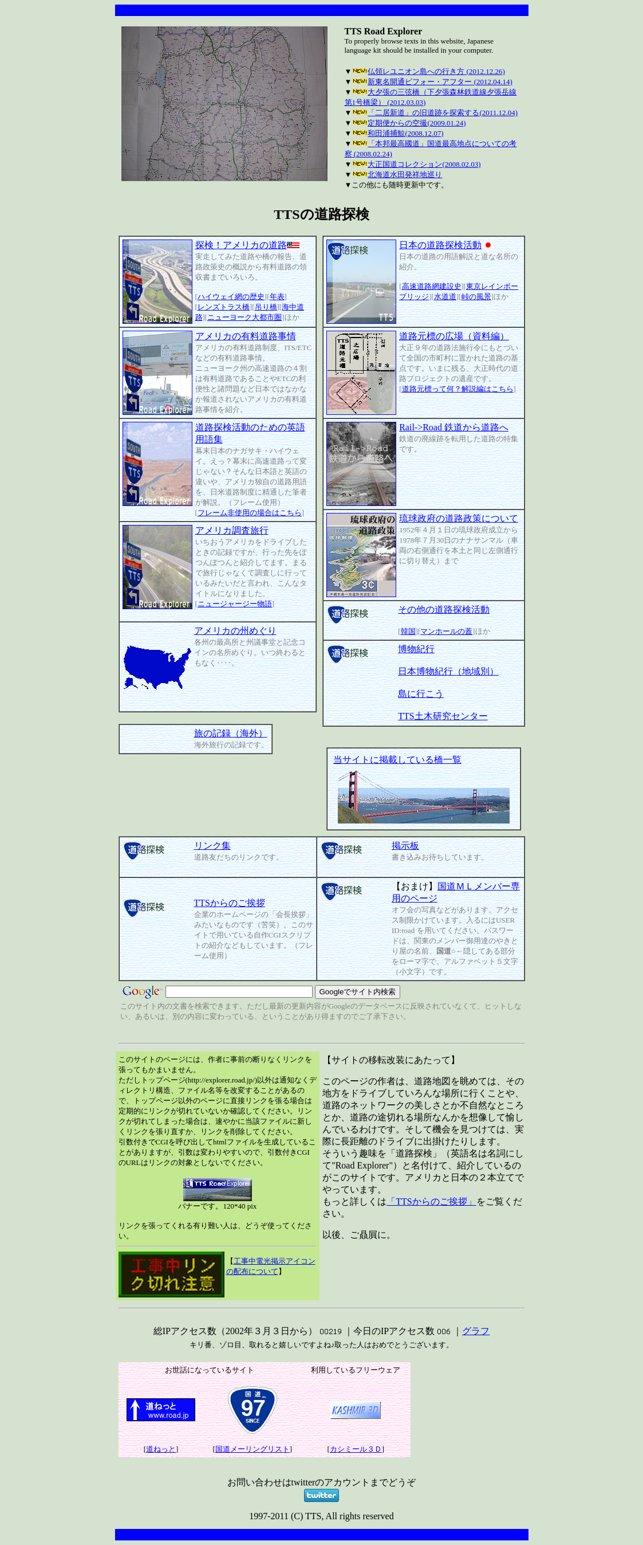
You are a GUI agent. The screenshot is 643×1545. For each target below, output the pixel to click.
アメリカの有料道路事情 (245, 336)
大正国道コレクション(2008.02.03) (424, 164)
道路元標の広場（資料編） (454, 336)
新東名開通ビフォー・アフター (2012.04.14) (440, 81)
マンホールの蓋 (446, 631)
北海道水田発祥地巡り (405, 174)
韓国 (408, 631)
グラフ (476, 1331)
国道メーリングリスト (252, 1449)
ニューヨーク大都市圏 (244, 317)
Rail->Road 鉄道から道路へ (453, 427)
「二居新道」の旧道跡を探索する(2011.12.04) (443, 112)
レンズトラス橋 (224, 307)
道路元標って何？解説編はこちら (458, 389)
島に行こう (421, 694)
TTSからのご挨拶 (229, 903)
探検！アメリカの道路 (247, 245)
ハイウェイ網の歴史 (231, 296)
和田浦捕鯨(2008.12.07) (405, 133)
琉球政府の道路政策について (458, 518)
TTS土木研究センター (442, 716)
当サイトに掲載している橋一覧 (397, 759)
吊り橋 (266, 307)
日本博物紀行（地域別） (448, 671)
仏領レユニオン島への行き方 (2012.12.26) (436, 71)
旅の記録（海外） (230, 733)
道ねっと (161, 1449)
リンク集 (212, 845)
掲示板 (405, 845)
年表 (277, 296)
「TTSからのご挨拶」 (431, 1201)
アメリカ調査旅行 (232, 530)
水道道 (445, 296)
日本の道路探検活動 (446, 245)
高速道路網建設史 (431, 286)
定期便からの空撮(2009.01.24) (417, 123)
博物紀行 (416, 649)
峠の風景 (476, 296)
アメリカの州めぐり (235, 631)
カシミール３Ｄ (356, 1449)
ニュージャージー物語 (235, 603)
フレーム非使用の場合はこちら (250, 512)
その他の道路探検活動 (444, 609)
